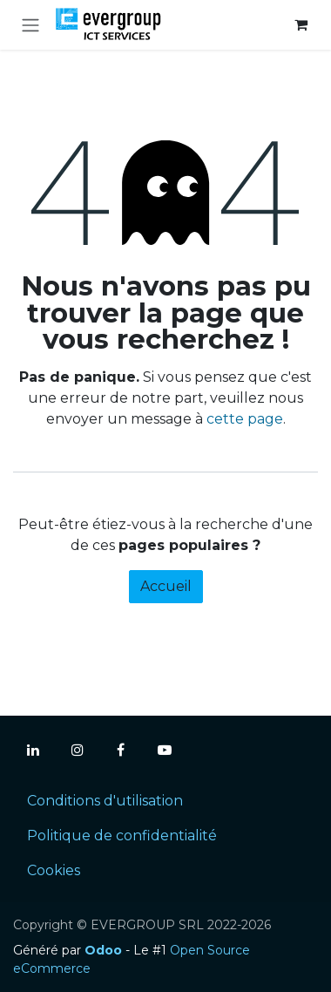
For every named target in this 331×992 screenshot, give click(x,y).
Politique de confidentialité (122, 835)
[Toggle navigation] (30, 25)
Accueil (166, 586)
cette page (244, 419)
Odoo (104, 950)
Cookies (53, 870)
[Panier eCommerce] (300, 24)
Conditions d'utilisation (105, 800)
